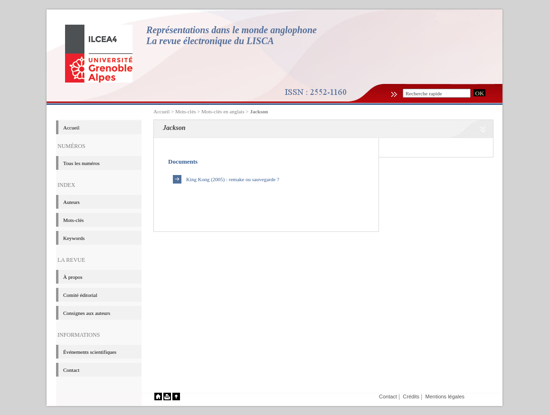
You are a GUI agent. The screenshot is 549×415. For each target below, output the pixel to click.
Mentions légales (444, 396)
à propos (73, 277)
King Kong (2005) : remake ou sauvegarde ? (232, 179)
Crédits (411, 396)
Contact (71, 370)
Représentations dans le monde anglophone (231, 30)
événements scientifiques (89, 352)
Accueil (161, 111)
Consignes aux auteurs (86, 313)
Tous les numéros (81, 163)
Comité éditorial (80, 295)
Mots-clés (73, 220)
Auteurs (71, 202)
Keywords (74, 238)
